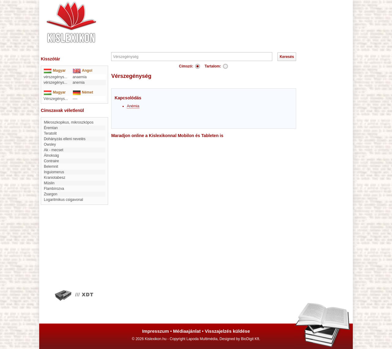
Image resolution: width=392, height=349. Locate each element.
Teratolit (50, 133)
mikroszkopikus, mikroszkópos (68, 122)
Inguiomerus (54, 172)
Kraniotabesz (54, 177)
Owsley (50, 144)
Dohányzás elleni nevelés (64, 139)
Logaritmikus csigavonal (63, 200)
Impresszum (155, 331)
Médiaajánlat (187, 331)
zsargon (50, 194)
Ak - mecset (53, 150)
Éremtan (51, 128)
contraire (51, 161)
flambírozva (54, 188)
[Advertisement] (214, 18)
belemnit (51, 166)
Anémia (133, 106)
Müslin (49, 183)
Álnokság (51, 155)
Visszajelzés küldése (227, 331)
